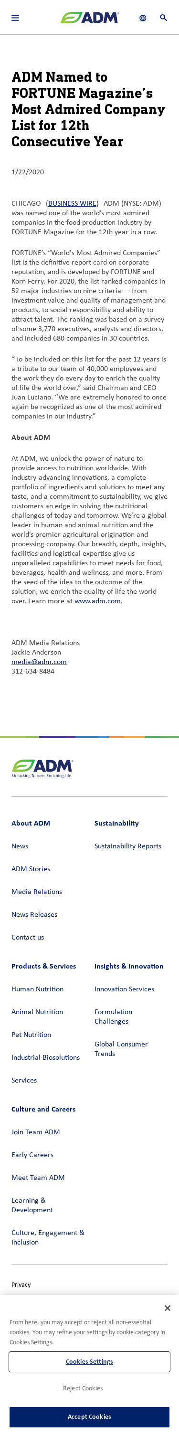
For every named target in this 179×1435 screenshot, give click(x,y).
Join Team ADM (35, 1132)
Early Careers (32, 1155)
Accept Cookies (89, 1417)
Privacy (21, 1285)
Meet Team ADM (38, 1178)
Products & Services (43, 965)
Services (24, 1080)
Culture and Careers (43, 1108)
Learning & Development (32, 1205)
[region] (89, 1365)
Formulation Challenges (113, 1017)
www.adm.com (97, 601)
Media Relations (36, 892)
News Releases (34, 915)
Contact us (27, 937)
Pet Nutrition (31, 1035)
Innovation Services (124, 989)
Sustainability (117, 822)
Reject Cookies (83, 1388)
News (19, 846)
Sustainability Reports (128, 846)
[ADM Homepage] (89, 21)
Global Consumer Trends (121, 1049)
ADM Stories (30, 869)
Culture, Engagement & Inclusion (47, 1237)
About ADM (30, 822)
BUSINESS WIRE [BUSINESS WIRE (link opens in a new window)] (72, 204)
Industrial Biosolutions (45, 1058)
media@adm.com (39, 662)
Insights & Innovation (129, 965)
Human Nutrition (37, 989)
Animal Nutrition (37, 1012)
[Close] (167, 1308)
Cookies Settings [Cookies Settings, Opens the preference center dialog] (89, 1362)
